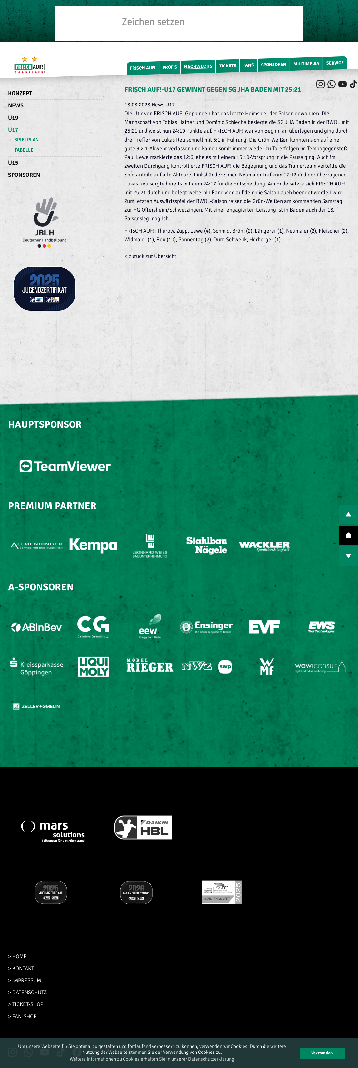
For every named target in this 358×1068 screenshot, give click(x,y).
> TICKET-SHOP (25, 1004)
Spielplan (27, 140)
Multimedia (306, 64)
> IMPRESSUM (24, 980)
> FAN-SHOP (22, 1016)
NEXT (348, 556)
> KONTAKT (21, 968)
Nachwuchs (198, 67)
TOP (348, 535)
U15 (13, 162)
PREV (348, 514)
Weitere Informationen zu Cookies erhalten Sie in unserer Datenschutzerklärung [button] (152, 1059)
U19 (13, 117)
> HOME (17, 956)
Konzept (20, 93)
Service (335, 63)
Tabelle (24, 150)
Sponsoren (273, 65)
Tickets (227, 66)
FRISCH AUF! (142, 68)
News (16, 105)
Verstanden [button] (322, 1053)
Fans (248, 65)
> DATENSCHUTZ (27, 992)
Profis (170, 67)
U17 (13, 129)
